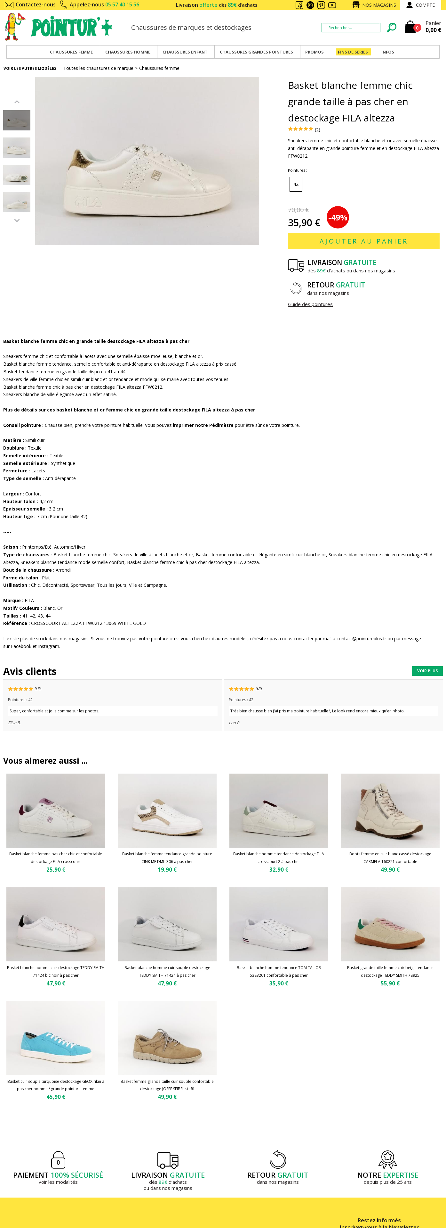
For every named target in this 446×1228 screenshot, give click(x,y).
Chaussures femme (159, 68)
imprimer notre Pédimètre (203, 425)
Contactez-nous (36, 4)
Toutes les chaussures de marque (98, 68)
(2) (317, 130)
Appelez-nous (104, 4)
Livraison (216, 4)
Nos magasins (379, 5)
